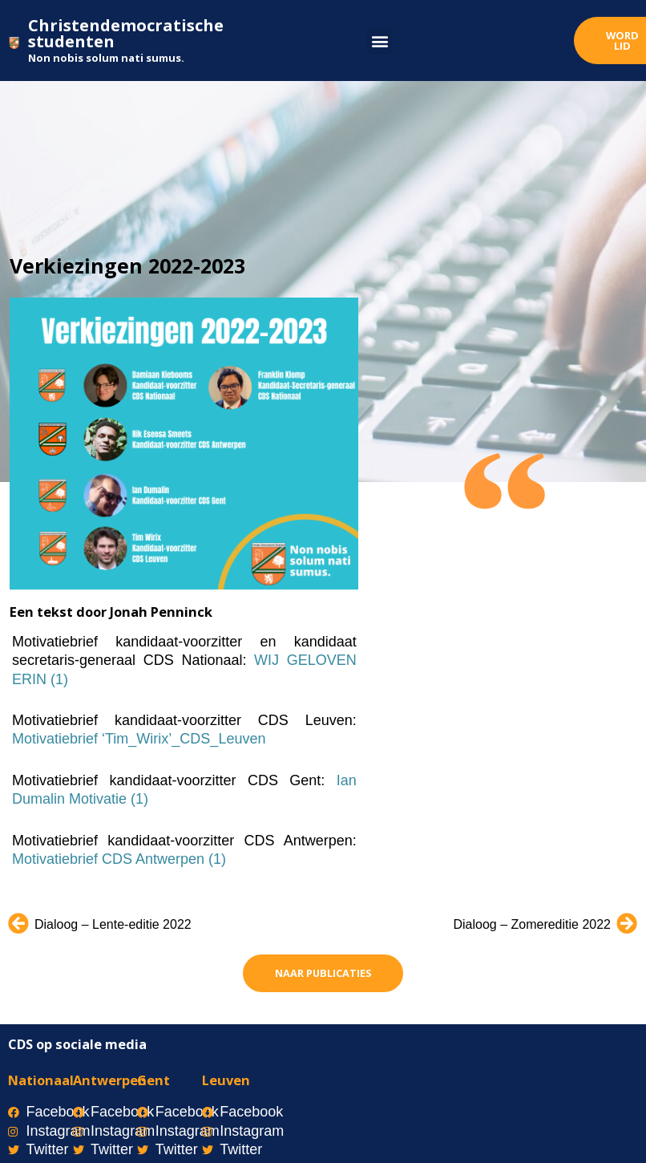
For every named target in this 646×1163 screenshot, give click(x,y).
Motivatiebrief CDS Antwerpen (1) (119, 859)
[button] (379, 40)
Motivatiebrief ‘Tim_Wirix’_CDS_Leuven (138, 739)
